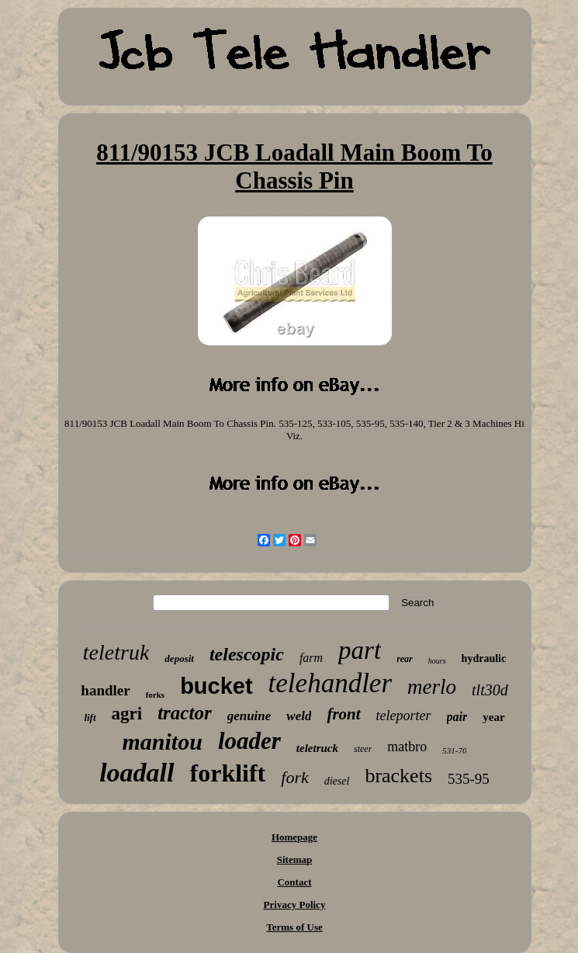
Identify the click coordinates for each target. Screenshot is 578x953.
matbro (407, 746)
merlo (431, 686)
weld (298, 716)
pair (457, 716)
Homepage (294, 837)
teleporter (403, 715)
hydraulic (484, 658)
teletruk (116, 652)
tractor (184, 712)
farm (311, 657)
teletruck (317, 748)
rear (404, 658)
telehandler (330, 683)
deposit (179, 658)
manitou (162, 741)
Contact (294, 882)
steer (363, 748)
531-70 (454, 750)
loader (249, 740)
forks (155, 694)
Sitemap (295, 859)
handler (105, 690)
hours (437, 661)
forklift (228, 773)
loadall (136, 772)
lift (89, 717)
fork (294, 777)
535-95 (469, 779)
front (343, 714)
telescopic (246, 654)
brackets (398, 775)
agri (127, 713)
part (359, 650)
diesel (337, 781)
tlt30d (490, 689)
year (493, 717)
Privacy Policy (295, 904)
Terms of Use (294, 927)
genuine (249, 716)
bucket (216, 686)
